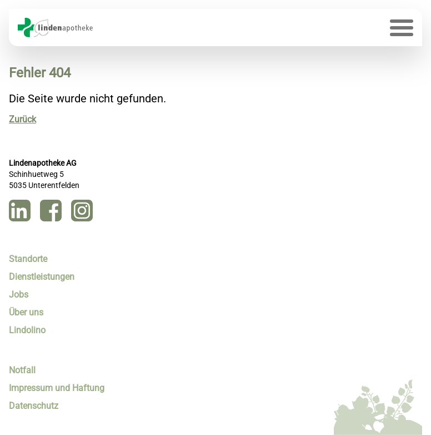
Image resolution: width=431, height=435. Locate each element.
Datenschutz (33, 406)
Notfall (22, 370)
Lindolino (27, 330)
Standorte (28, 259)
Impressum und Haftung (56, 388)
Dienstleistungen (41, 276)
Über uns (26, 312)
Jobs (18, 294)
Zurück (22, 119)
